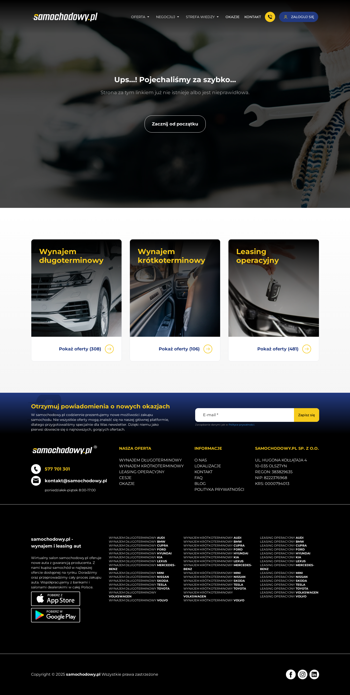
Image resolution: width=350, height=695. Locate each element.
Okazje (232, 17)
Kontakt (252, 17)
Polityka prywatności (219, 489)
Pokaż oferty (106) (185, 349)
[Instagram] (302, 674)
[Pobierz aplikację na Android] (55, 615)
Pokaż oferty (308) (86, 349)
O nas (200, 460)
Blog (200, 483)
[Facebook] (291, 674)
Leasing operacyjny (141, 472)
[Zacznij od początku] (175, 124)
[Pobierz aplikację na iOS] (55, 599)
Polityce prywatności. (242, 424)
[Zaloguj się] (298, 17)
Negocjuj (168, 17)
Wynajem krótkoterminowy (151, 466)
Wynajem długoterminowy (150, 460)
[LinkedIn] (314, 674)
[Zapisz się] (306, 415)
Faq (198, 477)
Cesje (125, 477)
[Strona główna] (65, 17)
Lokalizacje (207, 466)
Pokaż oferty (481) (284, 349)
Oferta (141, 17)
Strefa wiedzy (203, 17)
